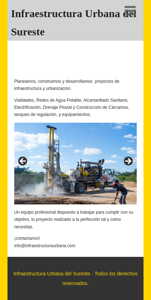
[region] (75, 163)
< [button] (23, 161)
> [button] (127, 161)
